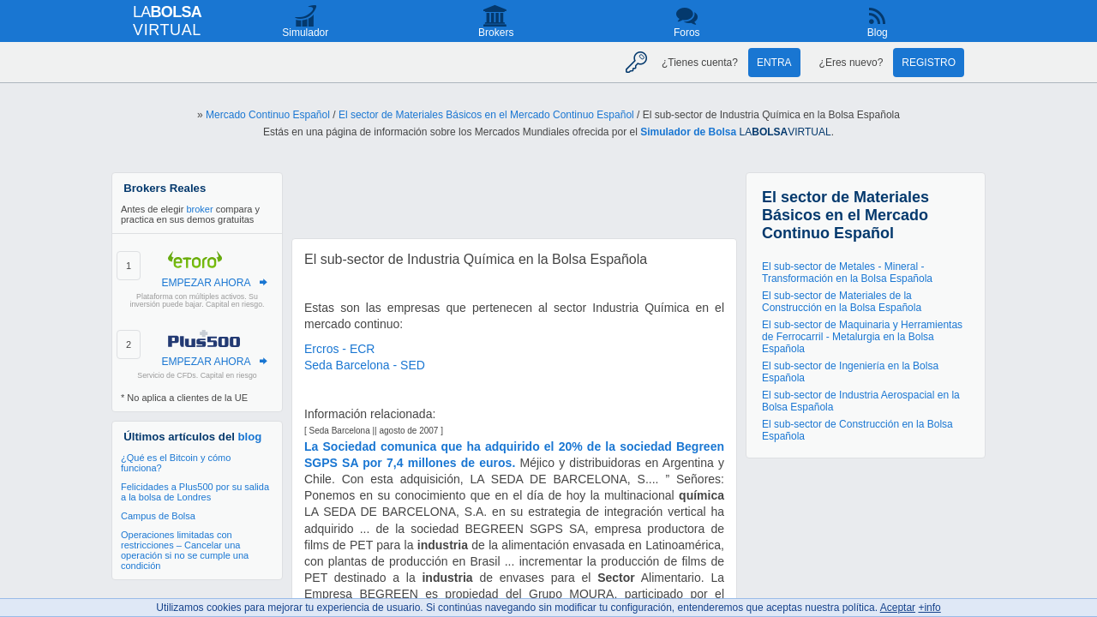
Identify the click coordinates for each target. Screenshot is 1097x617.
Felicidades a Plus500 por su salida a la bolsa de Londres (195, 492)
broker (199, 209)
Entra (774, 63)
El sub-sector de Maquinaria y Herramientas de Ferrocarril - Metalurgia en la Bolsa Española (862, 337)
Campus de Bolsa (158, 516)
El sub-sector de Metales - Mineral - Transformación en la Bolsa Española (847, 273)
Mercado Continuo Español (268, 115)
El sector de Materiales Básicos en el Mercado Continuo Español (486, 115)
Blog (877, 33)
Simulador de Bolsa (688, 132)
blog (250, 436)
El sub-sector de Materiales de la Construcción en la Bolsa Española (841, 302)
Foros (687, 33)
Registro (929, 63)
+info (929, 608)
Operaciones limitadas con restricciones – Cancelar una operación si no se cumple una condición (185, 550)
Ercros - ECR (339, 349)
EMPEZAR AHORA (205, 283)
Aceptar (897, 608)
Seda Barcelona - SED (364, 365)
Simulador (305, 33)
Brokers (495, 33)
